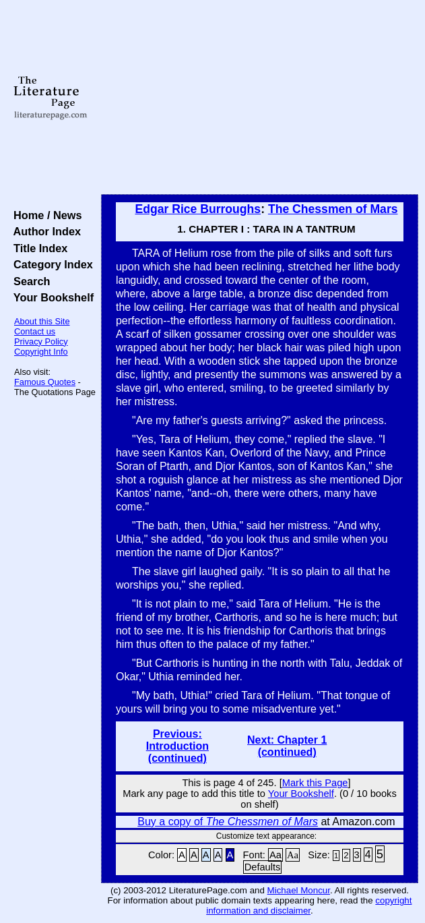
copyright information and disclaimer (309, 905)
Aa (275, 855)
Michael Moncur (298, 890)
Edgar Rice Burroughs (198, 209)
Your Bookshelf (50, 297)
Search (28, 281)
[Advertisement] (260, 97)
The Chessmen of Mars (333, 209)
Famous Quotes (44, 382)
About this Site (42, 321)
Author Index (44, 231)
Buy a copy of (227, 821)
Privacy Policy (41, 341)
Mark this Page (315, 782)
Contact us (34, 331)
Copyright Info (41, 352)
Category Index (50, 264)
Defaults (262, 867)
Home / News (44, 215)
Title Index (37, 248)
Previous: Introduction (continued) (177, 746)
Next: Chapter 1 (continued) (287, 746)
